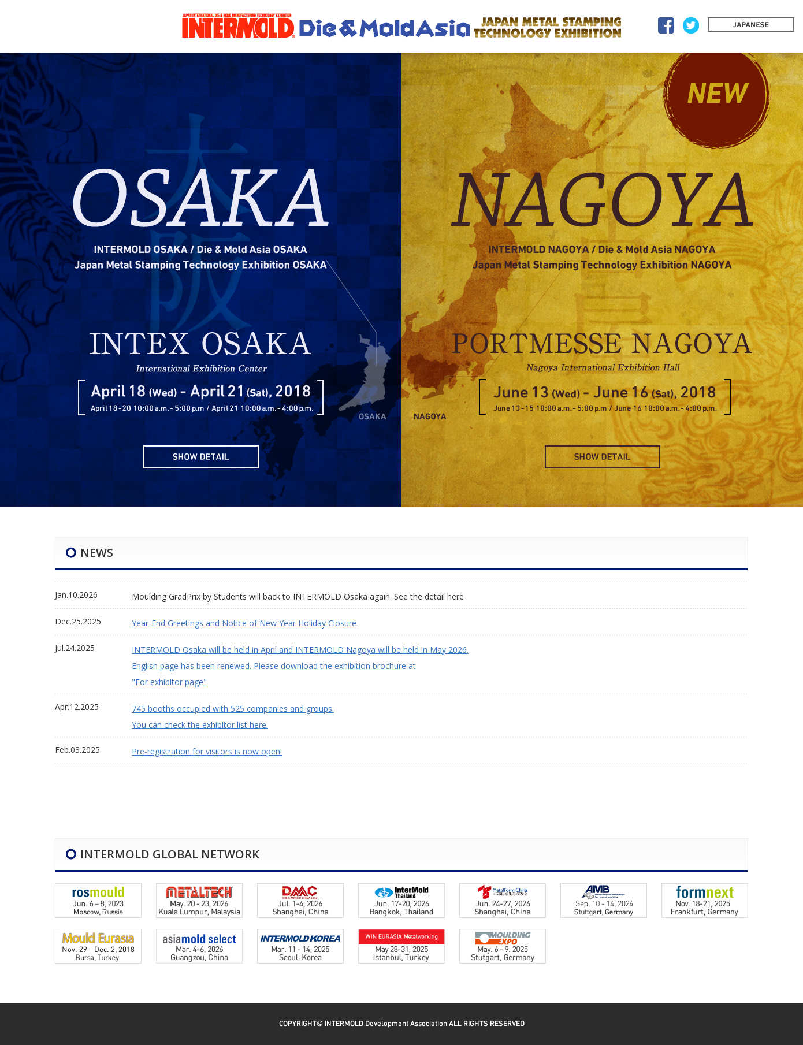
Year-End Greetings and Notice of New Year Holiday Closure (244, 623)
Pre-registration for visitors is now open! (207, 751)
